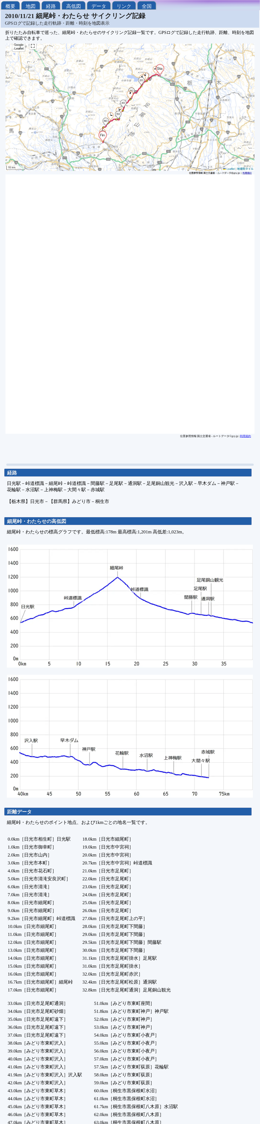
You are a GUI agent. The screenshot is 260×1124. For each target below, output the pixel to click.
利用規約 (245, 436)
